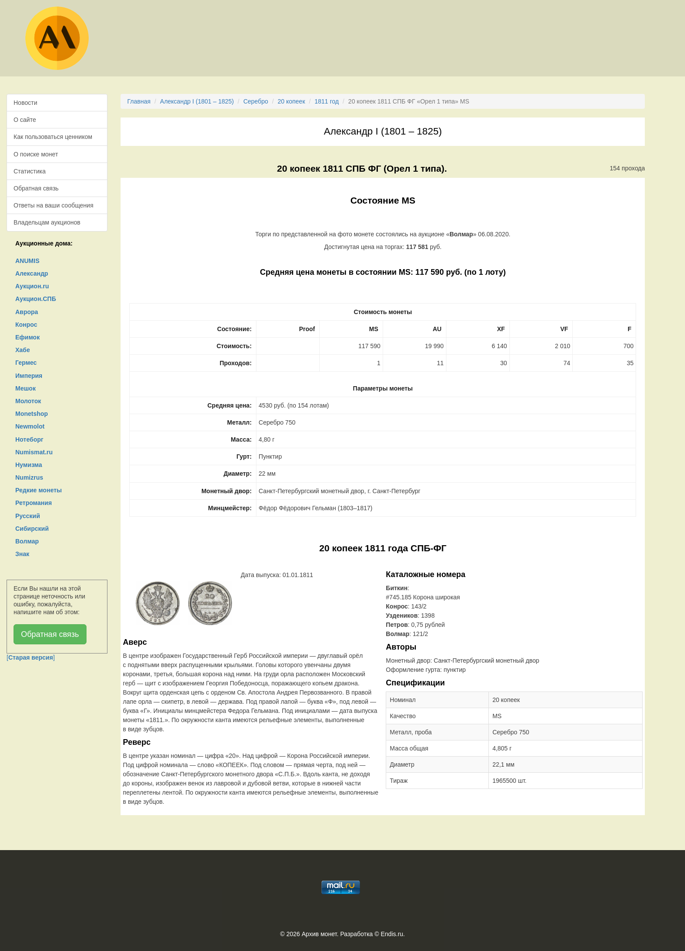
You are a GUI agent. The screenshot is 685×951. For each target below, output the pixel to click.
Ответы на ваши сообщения (53, 205)
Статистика (30, 171)
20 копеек (291, 101)
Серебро (255, 101)
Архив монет (319, 933)
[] (31, 657)
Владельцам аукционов (47, 222)
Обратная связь (36, 188)
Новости (25, 102)
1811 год (327, 101)
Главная (138, 101)
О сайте (25, 119)
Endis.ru (392, 933)
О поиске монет (36, 154)
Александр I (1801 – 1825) (197, 101)
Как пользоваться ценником (53, 136)
